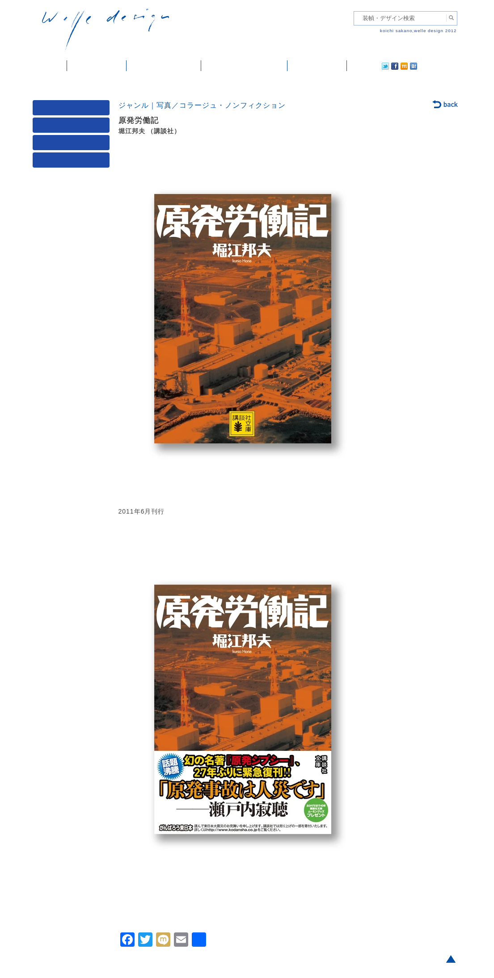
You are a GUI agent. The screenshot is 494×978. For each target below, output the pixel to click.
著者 (73, 144)
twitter (356, 65)
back (445, 105)
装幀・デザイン (97, 65)
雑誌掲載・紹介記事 (164, 65)
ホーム (50, 65)
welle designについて (244, 65)
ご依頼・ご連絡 (317, 65)
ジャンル (73, 127)
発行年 (73, 162)
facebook (369, 65)
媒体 (73, 109)
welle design (105, 30)
